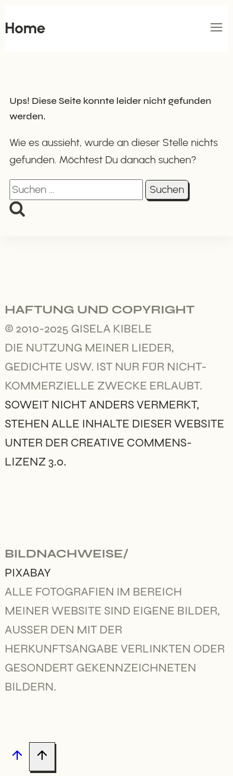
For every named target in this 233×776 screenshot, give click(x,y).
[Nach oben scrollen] (17, 757)
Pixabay (28, 572)
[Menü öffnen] (216, 28)
